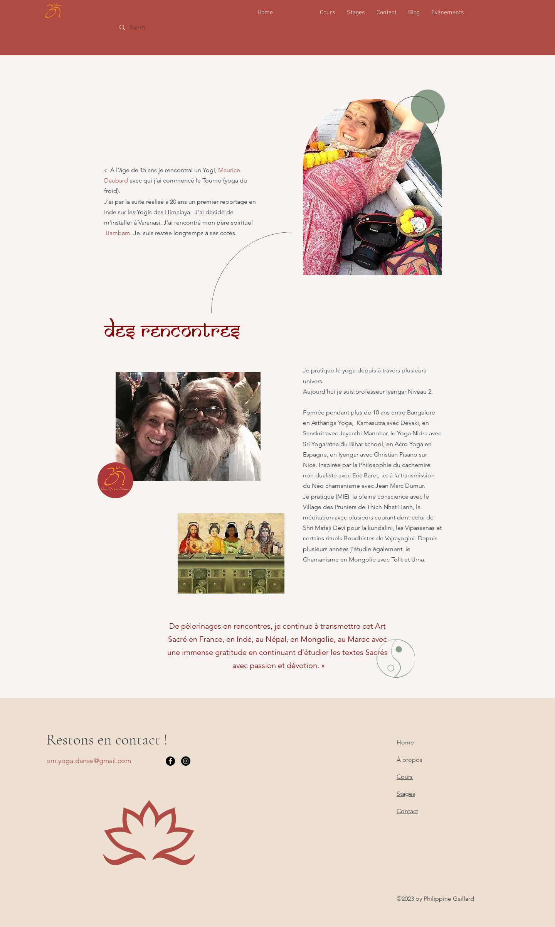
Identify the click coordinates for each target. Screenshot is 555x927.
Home (405, 742)
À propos (409, 759)
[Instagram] (185, 761)
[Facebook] (170, 761)
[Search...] (173, 27)
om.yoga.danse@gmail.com (88, 760)
